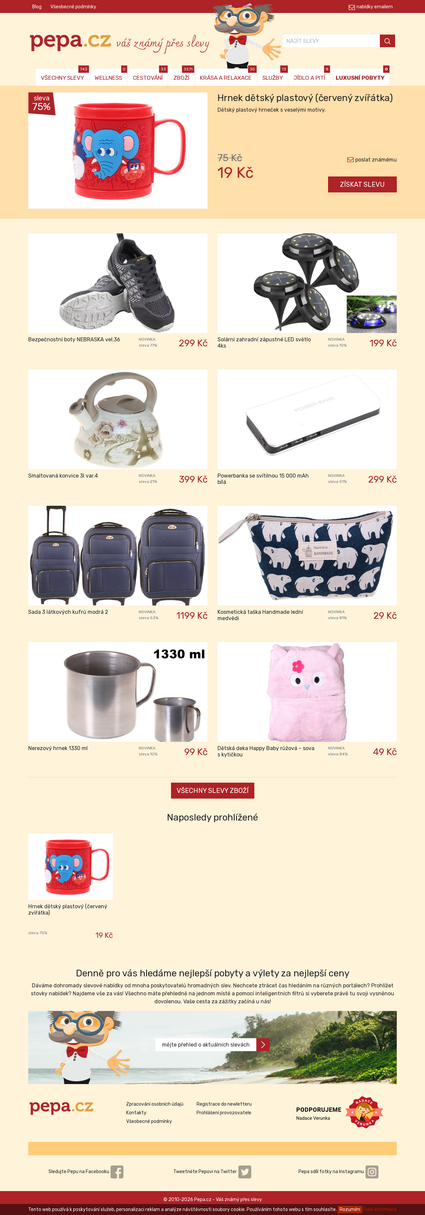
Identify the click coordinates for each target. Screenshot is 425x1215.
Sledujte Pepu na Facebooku (86, 1171)
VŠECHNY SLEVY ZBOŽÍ (213, 791)
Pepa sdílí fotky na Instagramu (338, 1171)
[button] (41, 152)
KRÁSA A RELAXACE (228, 75)
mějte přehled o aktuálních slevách (216, 1044)
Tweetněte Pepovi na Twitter (212, 1171)
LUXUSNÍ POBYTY (362, 75)
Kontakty (136, 1113)
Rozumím (350, 1209)
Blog (37, 7)
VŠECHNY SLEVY (65, 75)
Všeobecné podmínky (73, 7)
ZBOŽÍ (183, 75)
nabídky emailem (375, 7)
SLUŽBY (275, 75)
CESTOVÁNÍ (150, 75)
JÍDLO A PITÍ (312, 75)
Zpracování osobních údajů (154, 1104)
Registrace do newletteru (224, 1104)
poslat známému (376, 160)
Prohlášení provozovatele (224, 1113)
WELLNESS (111, 75)
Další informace (380, 1209)
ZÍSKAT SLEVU (362, 184)
